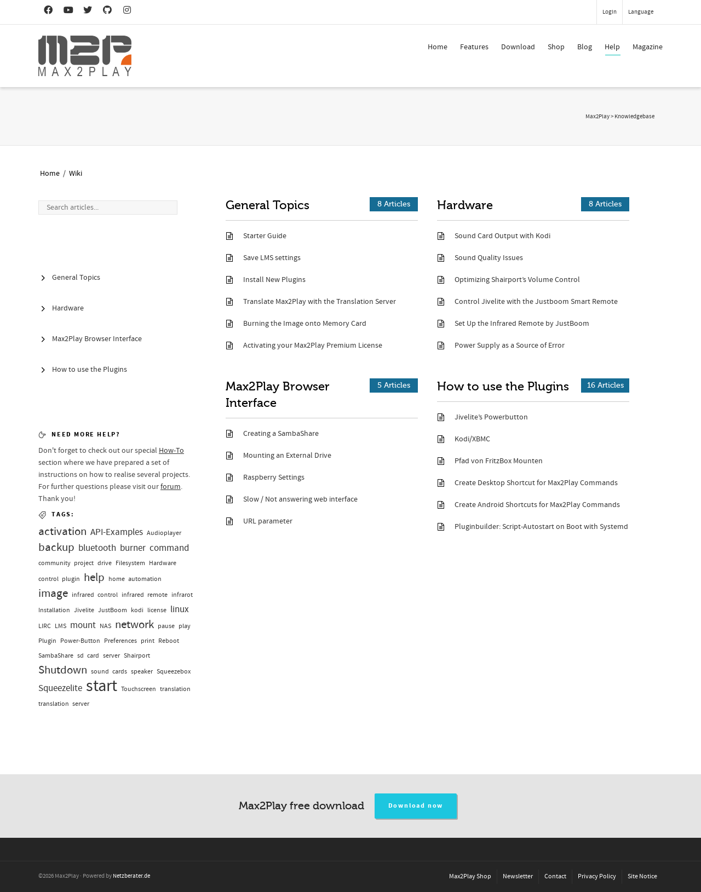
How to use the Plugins (503, 386)
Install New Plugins (274, 280)
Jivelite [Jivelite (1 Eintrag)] (84, 610)
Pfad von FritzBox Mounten (499, 461)
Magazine (648, 47)
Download (518, 47)
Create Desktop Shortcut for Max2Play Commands (536, 483)
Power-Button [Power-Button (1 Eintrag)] (80, 641)
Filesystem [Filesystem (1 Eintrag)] (130, 563)
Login (609, 12)
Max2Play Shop (470, 876)
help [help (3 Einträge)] (94, 577)
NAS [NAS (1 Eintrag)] (105, 626)
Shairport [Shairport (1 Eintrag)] (137, 656)
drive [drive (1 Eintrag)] (104, 563)
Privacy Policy (597, 876)
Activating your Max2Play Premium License (312, 345)
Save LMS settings (272, 258)
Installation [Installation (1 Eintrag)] (54, 610)
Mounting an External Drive (287, 456)
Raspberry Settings (273, 477)
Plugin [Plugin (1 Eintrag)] (47, 641)
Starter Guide (264, 236)
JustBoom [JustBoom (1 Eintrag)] (112, 610)
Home (437, 47)
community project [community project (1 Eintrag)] (66, 563)
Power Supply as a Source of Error (510, 345)
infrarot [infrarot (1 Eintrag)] (182, 595)
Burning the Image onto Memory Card (304, 324)
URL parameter (267, 521)
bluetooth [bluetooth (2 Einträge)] (97, 548)
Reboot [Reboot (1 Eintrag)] (168, 641)
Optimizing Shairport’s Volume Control (517, 280)
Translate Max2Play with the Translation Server (319, 302)
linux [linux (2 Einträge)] (179, 609)
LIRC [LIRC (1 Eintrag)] (44, 626)
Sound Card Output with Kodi (502, 236)
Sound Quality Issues (489, 258)
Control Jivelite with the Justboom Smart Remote (536, 302)
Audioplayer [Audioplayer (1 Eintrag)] (164, 533)
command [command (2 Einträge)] (169, 548)
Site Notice (642, 876)
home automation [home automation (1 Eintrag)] (135, 579)
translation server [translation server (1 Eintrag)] (63, 704)
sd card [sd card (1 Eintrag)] (88, 656)
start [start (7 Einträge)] (101, 686)
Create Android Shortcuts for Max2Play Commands (537, 505)
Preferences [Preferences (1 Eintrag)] (120, 641)
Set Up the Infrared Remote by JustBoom (522, 324)
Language (640, 12)
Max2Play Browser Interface (278, 394)
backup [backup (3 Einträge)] (56, 547)
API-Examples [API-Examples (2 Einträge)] (116, 532)
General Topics (267, 205)
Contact (555, 876)
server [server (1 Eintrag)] (111, 656)
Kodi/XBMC (472, 439)
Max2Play (597, 116)
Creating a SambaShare (281, 434)
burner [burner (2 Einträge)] (133, 548)
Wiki (75, 174)
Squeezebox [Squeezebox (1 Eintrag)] (174, 671)
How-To (171, 451)
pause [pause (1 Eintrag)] (166, 626)
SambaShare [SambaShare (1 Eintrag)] (55, 656)
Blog (584, 47)
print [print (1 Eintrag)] (147, 641)
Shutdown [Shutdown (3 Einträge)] (62, 670)
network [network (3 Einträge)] (134, 624)
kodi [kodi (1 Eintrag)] (137, 610)
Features (474, 47)
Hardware (465, 205)
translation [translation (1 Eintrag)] (175, 689)
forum (170, 487)
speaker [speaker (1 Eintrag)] (142, 671)
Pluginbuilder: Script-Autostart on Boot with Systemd (541, 527)
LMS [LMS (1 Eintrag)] (60, 626)
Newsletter (518, 876)
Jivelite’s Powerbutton (491, 417)
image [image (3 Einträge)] (53, 593)
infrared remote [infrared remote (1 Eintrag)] (145, 595)
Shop (556, 47)
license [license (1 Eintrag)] (156, 610)
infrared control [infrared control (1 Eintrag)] (95, 595)
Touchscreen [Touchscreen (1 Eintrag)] (138, 689)
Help (612, 48)
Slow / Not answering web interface (300, 499)
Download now (416, 805)
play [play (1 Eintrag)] (185, 626)
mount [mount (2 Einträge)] (83, 625)
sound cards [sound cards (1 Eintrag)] (109, 671)
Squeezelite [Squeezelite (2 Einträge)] (60, 688)
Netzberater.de (131, 876)
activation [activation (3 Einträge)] (62, 531)
